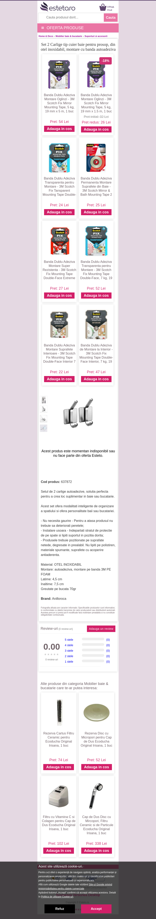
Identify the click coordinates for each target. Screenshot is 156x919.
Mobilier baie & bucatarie (69, 36)
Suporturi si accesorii (95, 36)
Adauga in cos (59, 129)
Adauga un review (101, 628)
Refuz (59, 908)
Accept (96, 908)
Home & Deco (46, 36)
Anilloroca (59, 598)
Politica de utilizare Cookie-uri (57, 896)
